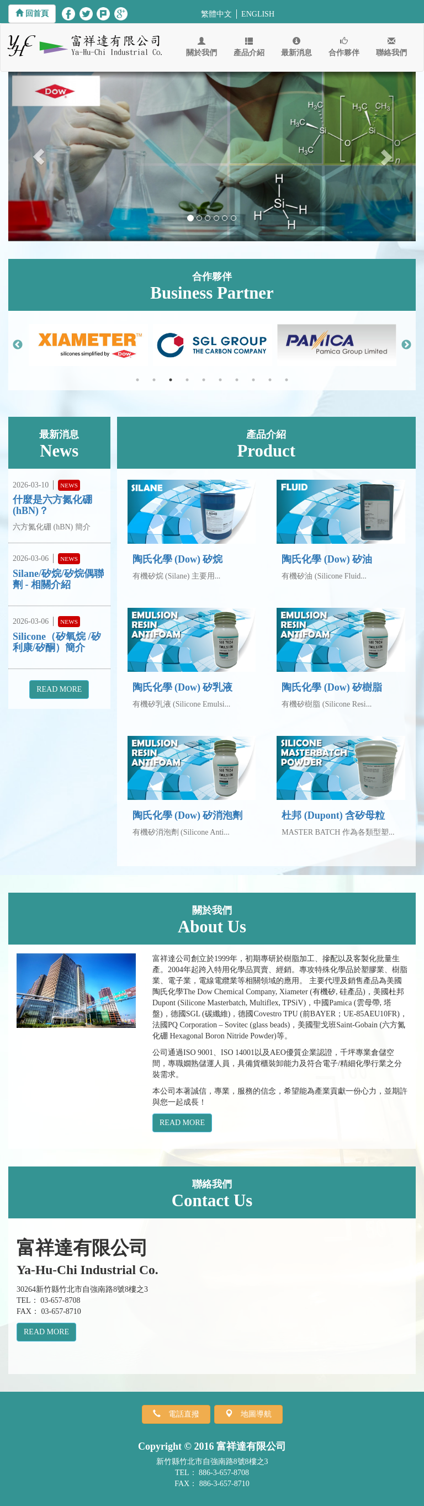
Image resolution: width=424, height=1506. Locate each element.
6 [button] (220, 379)
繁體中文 (216, 14)
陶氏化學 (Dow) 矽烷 (177, 559)
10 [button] (286, 379)
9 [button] (269, 379)
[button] (32, 13)
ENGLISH (257, 14)
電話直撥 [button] (180, 1413)
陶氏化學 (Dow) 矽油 (327, 559)
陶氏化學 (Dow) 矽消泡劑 (187, 815)
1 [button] (137, 379)
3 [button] (170, 379)
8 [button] (253, 379)
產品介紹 (249, 47)
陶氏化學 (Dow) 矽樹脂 (332, 687)
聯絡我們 (391, 47)
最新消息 (296, 47)
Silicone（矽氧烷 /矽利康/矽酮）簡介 (57, 642)
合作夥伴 (343, 47)
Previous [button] (17, 345)
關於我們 (201, 47)
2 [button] (154, 379)
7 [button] (236, 379)
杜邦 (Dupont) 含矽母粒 (333, 815)
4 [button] (187, 379)
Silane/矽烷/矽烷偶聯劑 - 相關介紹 (58, 579)
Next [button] (406, 345)
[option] (88, 345)
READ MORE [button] (59, 689)
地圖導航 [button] (252, 1413)
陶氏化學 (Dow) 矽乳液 (182, 687)
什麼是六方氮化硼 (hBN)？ (52, 505)
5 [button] (203, 379)
